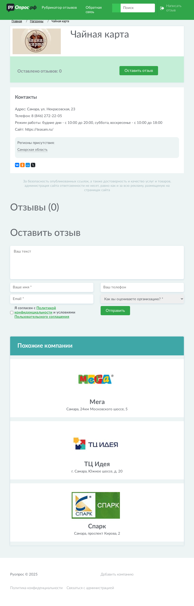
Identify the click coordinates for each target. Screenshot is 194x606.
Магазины (36, 21)
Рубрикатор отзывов (59, 7)
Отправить (115, 311)
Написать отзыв (173, 8)
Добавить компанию (117, 574)
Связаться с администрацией (90, 588)
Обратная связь (94, 10)
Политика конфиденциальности (36, 588)
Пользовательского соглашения (41, 317)
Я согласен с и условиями (44, 312)
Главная (17, 21)
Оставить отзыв (139, 71)
